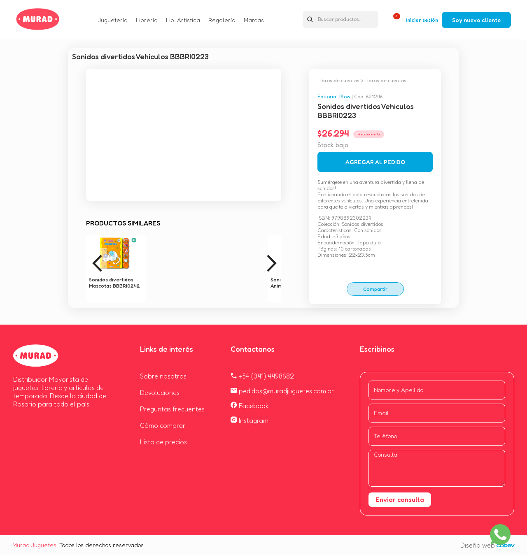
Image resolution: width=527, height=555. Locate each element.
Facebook (250, 406)
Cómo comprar (162, 425)
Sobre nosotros (163, 376)
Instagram (249, 420)
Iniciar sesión (422, 20)
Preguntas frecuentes (172, 409)
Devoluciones (160, 392)
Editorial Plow (333, 96)
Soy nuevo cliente (476, 19)
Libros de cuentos (338, 80)
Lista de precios (163, 442)
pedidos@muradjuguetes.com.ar (282, 391)
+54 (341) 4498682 (262, 376)
